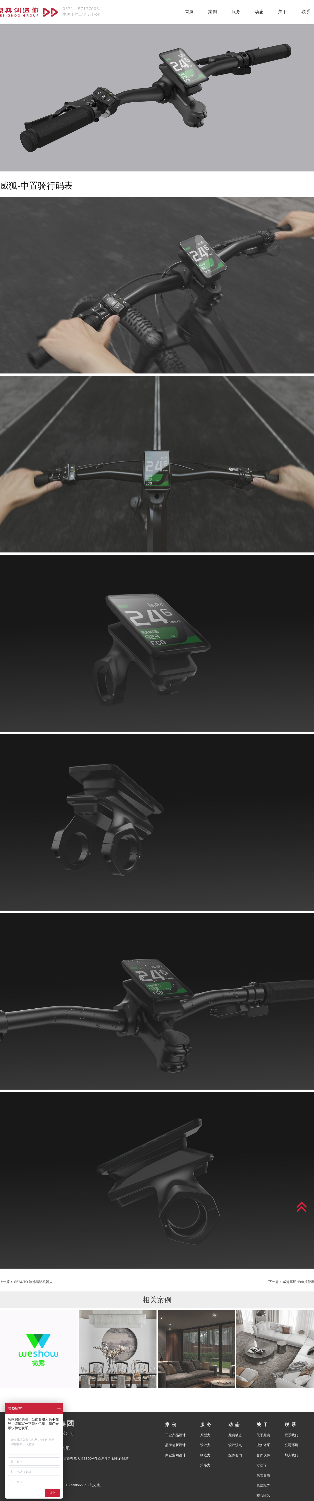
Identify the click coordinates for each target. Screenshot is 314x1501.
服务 (235, 11)
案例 (212, 11)
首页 (189, 11)
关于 (282, 11)
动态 (259, 11)
